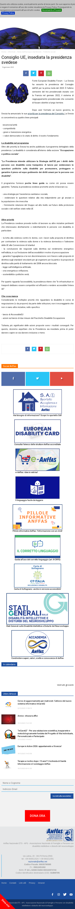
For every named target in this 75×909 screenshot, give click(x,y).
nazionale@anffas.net (37, 861)
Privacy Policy (8, 13)
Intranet (41, 883)
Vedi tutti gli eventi (65, 685)
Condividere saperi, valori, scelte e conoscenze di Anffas (37, 658)
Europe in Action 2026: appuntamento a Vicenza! (40, 746)
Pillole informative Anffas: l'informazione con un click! (37, 531)
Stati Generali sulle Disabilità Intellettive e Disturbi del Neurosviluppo (37, 626)
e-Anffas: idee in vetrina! (26, 472)
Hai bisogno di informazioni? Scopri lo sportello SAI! (37, 415)
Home (4, 883)
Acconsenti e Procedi (51, 10)
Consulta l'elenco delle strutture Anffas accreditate (37, 444)
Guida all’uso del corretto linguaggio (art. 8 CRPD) (37, 559)
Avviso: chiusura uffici (28, 716)
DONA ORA (37, 816)
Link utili (22, 883)
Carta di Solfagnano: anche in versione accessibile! (37, 589)
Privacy (32, 883)
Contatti (12, 883)
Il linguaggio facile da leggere (29, 500)
